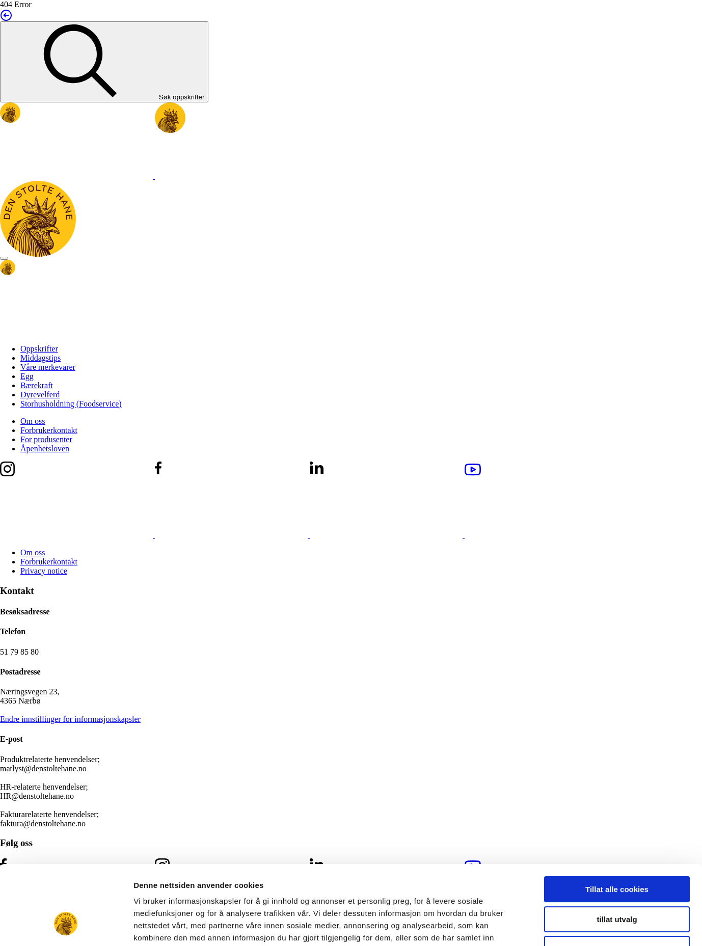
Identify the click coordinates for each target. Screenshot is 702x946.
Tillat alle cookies (617, 821)
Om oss (32, 421)
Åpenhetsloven (44, 448)
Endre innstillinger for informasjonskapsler (70, 719)
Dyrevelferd (40, 394)
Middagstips (40, 358)
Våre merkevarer (47, 367)
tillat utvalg (617, 851)
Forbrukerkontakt (48, 430)
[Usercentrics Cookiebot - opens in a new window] (66, 926)
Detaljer (542, 926)
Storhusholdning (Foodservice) (71, 403)
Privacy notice (43, 570)
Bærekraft (36, 385)
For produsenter (46, 439)
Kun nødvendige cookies (617, 881)
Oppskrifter (39, 348)
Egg (27, 376)
